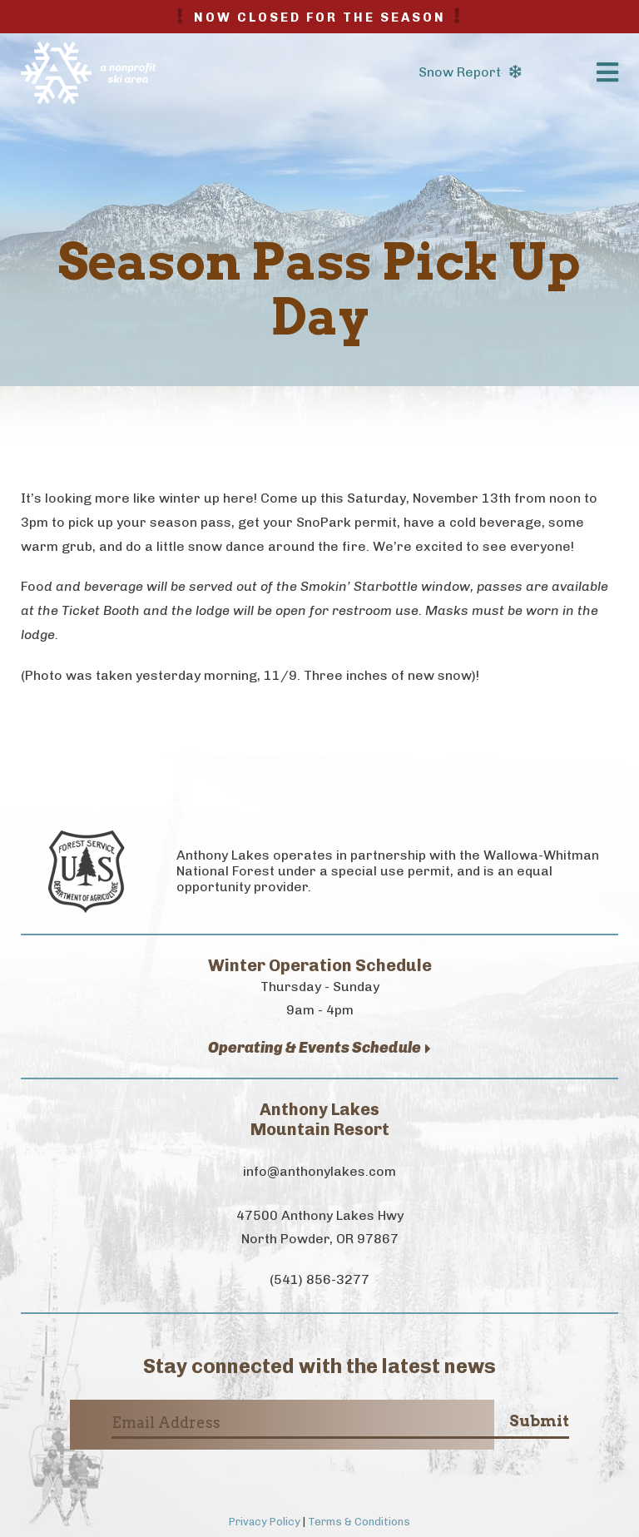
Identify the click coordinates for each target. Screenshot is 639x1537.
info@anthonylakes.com (319, 1171)
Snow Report (470, 72)
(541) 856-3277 (319, 1279)
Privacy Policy (264, 1521)
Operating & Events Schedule (319, 1048)
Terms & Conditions (359, 1521)
